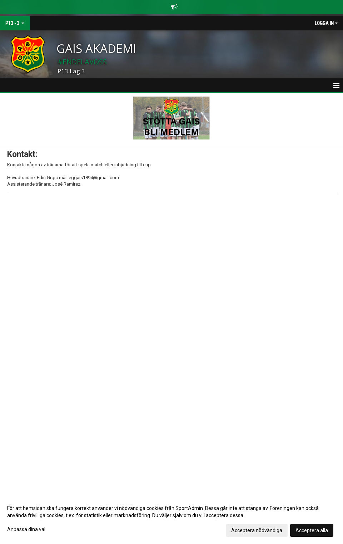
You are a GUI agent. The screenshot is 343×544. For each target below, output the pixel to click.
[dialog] (171, 519)
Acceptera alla (311, 530)
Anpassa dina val (26, 529)
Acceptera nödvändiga (256, 530)
